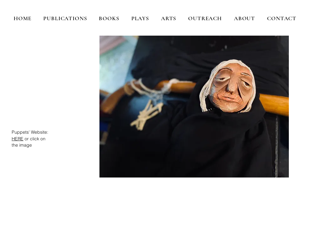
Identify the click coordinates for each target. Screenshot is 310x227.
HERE (17, 139)
